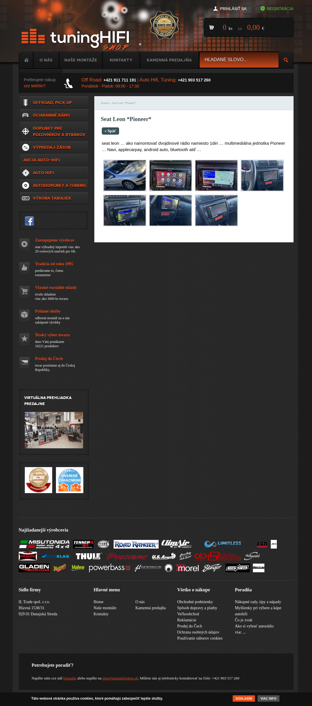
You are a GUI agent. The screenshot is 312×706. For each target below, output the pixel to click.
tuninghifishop (29, 221)
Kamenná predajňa (169, 60)
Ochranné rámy (51, 115)
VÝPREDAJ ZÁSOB (52, 147)
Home (26, 60)
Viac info (268, 698)
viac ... (240, 632)
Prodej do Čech (189, 626)
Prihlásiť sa (233, 8)
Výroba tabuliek (52, 198)
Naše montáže (80, 60)
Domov (105, 103)
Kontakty (121, 60)
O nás (46, 60)
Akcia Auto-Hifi (41, 160)
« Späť (110, 131)
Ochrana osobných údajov (198, 632)
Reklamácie (186, 620)
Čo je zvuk (244, 620)
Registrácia (280, 8)
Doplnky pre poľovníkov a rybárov (59, 131)
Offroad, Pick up (52, 102)
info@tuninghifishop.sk (120, 678)
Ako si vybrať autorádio (254, 626)
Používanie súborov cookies (200, 638)
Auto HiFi (43, 172)
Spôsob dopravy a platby (197, 608)
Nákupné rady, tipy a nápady (258, 602)
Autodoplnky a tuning (59, 185)
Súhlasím (244, 698)
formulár (69, 678)
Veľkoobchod (188, 614)
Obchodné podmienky (195, 602)
